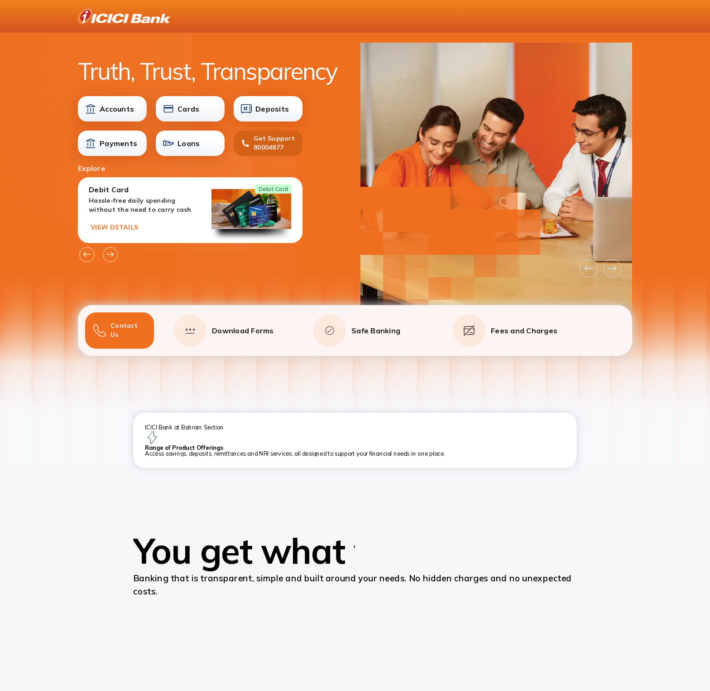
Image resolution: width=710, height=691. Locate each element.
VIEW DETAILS (114, 227)
